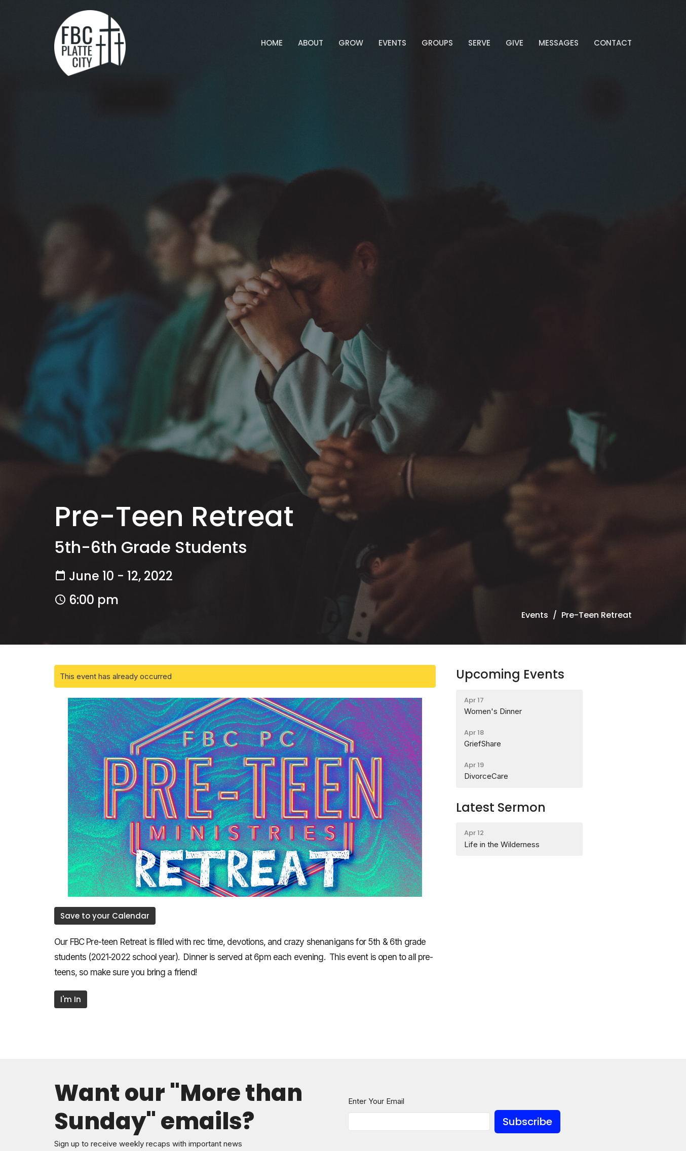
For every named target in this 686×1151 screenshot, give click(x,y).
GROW (350, 42)
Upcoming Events (510, 674)
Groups (437, 42)
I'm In (70, 999)
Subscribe (527, 1122)
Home (272, 42)
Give (514, 42)
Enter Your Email (376, 1101)
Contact (613, 42)
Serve (479, 42)
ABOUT (310, 42)
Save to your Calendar (104, 915)
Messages (559, 42)
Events (392, 42)
